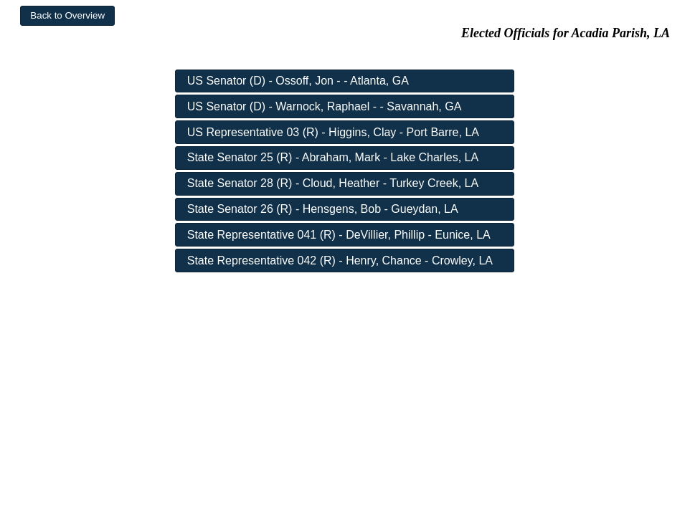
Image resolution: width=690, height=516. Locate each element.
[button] (67, 16)
